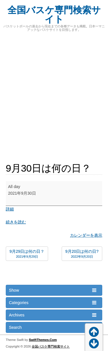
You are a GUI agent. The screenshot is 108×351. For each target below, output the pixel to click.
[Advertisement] (54, 94)
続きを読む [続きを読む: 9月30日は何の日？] (16, 222)
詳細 (10, 209)
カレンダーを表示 (86, 235)
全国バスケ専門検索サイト (54, 14)
